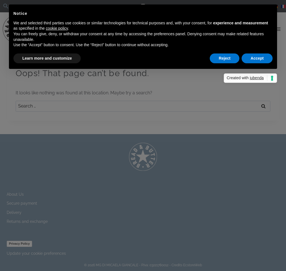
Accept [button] (257, 58)
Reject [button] (224, 58)
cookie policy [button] (57, 28)
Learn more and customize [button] (47, 58)
